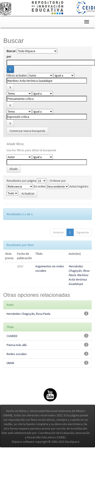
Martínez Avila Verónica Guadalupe (78, 279)
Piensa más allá (17, 345)
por (9, 56)
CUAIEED (12, 336)
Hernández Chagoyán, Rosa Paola (78, 270)
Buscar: (11, 51)
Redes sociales (17, 354)
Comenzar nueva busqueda (27, 131)
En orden (39, 186)
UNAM (10, 363)
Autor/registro (78, 186)
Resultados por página (21, 181)
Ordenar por (58, 181)
